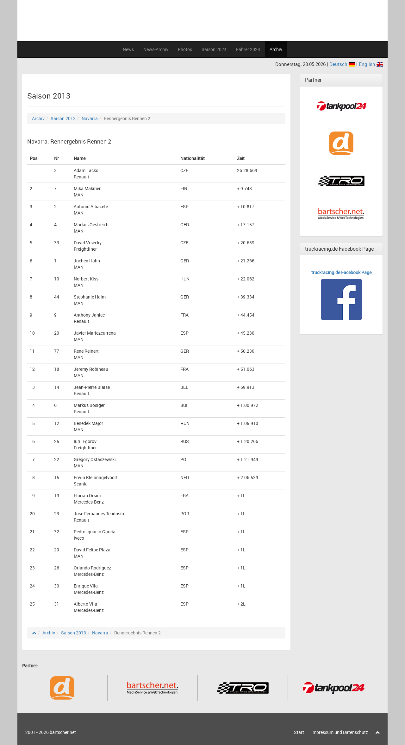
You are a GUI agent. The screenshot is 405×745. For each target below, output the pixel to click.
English (371, 64)
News (128, 49)
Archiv (276, 49)
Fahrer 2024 (248, 49)
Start (299, 732)
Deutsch (342, 64)
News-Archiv (155, 49)
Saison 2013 (63, 118)
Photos (185, 49)
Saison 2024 (214, 49)
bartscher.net (63, 732)
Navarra (90, 118)
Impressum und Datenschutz (339, 732)
